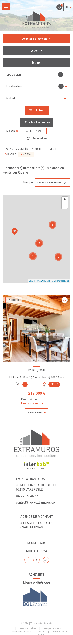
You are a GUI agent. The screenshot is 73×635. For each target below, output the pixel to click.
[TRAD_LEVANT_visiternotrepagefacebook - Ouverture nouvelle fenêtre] (27, 560)
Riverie (11, 154)
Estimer (37, 62)
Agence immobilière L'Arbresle (24, 149)
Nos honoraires (28, 628)
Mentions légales (21, 631)
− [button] (64, 206)
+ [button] (64, 200)
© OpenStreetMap (60, 281)
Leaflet (32, 281)
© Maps (43, 281)
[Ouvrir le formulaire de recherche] (37, 110)
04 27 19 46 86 (27, 496)
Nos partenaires (52, 628)
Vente (53, 149)
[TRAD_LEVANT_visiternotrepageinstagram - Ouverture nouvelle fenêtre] (36, 560)
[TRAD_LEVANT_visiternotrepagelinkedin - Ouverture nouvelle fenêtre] (46, 560)
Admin (41, 631)
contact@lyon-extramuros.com (36, 502)
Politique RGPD (61, 631)
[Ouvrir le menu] (6, 6)
